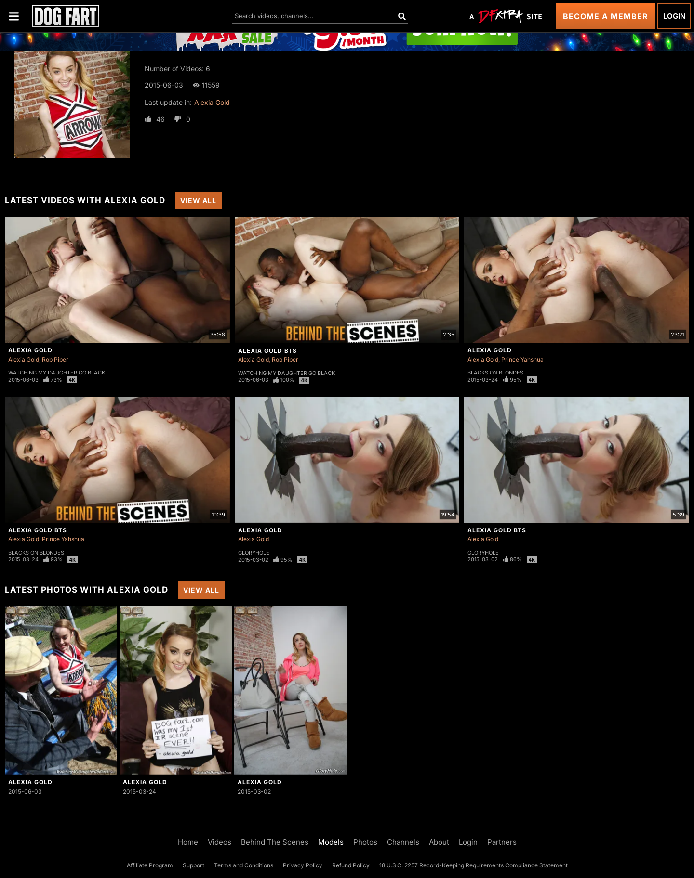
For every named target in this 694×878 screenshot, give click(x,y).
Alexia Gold (212, 102)
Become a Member (605, 16)
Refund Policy (351, 865)
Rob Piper (55, 359)
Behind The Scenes (274, 842)
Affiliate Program (150, 865)
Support (193, 865)
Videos (219, 842)
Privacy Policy (302, 865)
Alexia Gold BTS (267, 350)
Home (188, 842)
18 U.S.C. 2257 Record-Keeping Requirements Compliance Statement (473, 865)
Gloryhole (253, 552)
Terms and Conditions (243, 865)
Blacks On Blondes (495, 372)
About (439, 842)
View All (198, 200)
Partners (502, 842)
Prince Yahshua (522, 359)
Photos (365, 842)
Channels (403, 842)
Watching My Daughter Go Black (56, 372)
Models (331, 842)
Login (674, 16)
